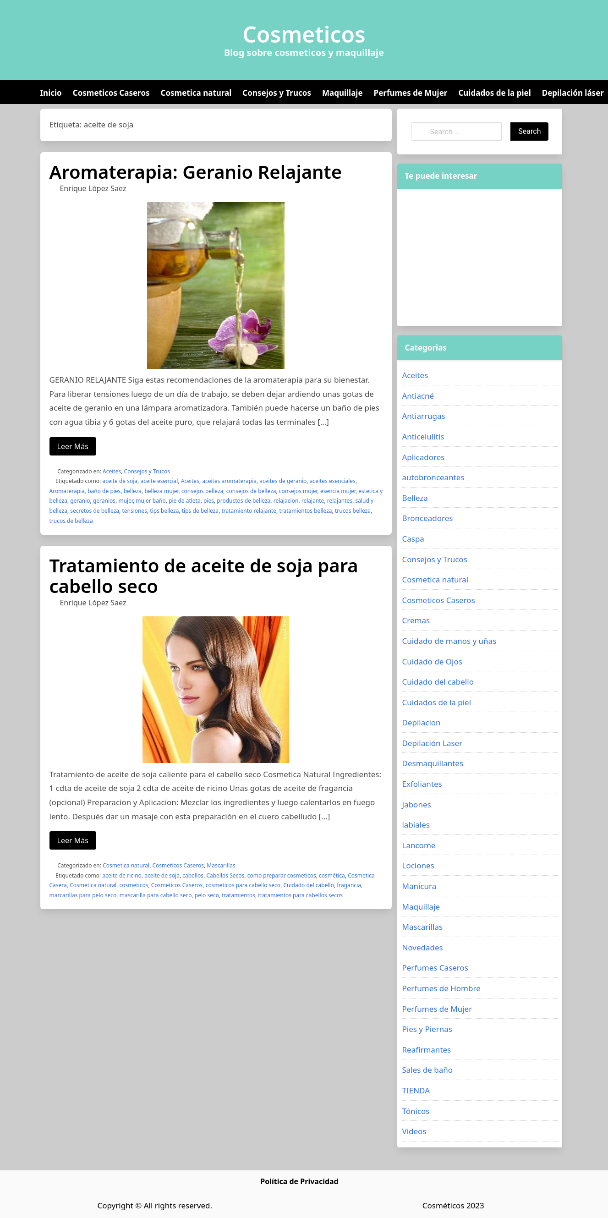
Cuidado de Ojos (432, 661)
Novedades (422, 947)
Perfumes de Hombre (441, 988)
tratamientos (238, 895)
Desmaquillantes (432, 763)
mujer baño (150, 501)
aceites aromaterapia (229, 481)
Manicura (419, 886)
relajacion (286, 501)
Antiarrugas (423, 416)
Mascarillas (221, 865)
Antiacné (418, 395)
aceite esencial (159, 481)
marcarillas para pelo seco (83, 895)
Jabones (416, 804)
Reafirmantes (426, 1049)
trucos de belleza (71, 521)
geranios (104, 501)
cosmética (332, 875)
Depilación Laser (432, 743)
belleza (133, 491)
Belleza (414, 498)
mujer (125, 501)
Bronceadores (427, 518)
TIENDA (416, 1090)
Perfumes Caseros (435, 967)
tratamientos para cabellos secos (300, 895)
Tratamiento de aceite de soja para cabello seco (203, 575)
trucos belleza (353, 511)
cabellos (192, 875)
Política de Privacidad (299, 1181)
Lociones (418, 865)
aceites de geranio (283, 481)
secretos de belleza (94, 511)
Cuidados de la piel (494, 93)
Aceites (112, 471)
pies (208, 501)
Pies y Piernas (427, 1029)
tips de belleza (200, 511)
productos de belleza (243, 501)
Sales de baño (427, 1069)
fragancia (349, 885)
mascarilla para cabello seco (156, 895)
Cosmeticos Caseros (111, 93)
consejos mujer (298, 491)
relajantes (339, 501)
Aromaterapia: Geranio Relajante (195, 171)
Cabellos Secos (225, 875)
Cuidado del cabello (308, 885)
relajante (312, 501)
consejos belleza (202, 491)
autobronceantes (433, 477)
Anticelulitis (423, 436)
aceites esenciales (333, 481)
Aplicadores (423, 457)
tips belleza (164, 511)
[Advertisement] (480, 257)
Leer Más (72, 446)
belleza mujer (161, 491)
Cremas (416, 620)
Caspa (413, 538)
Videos (414, 1131)
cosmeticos (134, 885)
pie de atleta (185, 501)
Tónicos (415, 1111)
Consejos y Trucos (276, 93)
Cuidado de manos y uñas (449, 641)
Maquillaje (342, 93)
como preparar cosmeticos (281, 875)
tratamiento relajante (248, 511)
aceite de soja (119, 481)
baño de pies (104, 491)
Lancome (418, 845)
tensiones (134, 511)
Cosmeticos (304, 34)
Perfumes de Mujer (411, 93)
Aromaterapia (67, 491)
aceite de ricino (121, 875)
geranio (80, 501)
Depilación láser (573, 93)
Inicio (51, 93)
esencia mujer (338, 491)
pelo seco (207, 895)
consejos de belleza (251, 491)
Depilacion (421, 722)
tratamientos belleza (305, 511)
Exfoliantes (422, 784)
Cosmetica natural (196, 93)
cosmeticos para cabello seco (243, 885)
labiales (415, 824)
